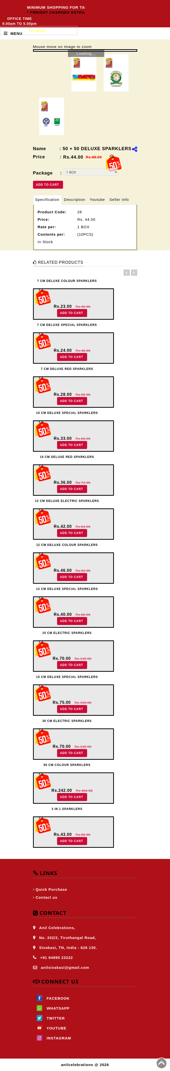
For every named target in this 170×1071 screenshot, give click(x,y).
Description (74, 199)
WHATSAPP (51, 1008)
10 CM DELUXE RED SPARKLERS (67, 457)
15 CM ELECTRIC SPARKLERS (67, 633)
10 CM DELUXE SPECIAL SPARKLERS (67, 413)
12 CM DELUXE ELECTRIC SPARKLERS (67, 501)
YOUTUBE (50, 1028)
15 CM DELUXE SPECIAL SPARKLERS (67, 677)
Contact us (47, 897)
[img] (134, 149)
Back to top (161, 1063)
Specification (47, 199)
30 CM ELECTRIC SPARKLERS (67, 721)
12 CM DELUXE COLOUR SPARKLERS (67, 545)
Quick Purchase (51, 889)
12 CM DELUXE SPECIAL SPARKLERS (67, 589)
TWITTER (49, 1018)
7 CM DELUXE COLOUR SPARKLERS (67, 281)
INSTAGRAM (52, 1038)
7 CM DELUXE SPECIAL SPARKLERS (67, 325)
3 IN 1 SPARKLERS (67, 809)
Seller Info (119, 199)
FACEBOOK (51, 998)
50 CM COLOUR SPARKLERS (66, 765)
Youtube (97, 199)
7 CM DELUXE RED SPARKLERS (67, 369)
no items (38, 30)
